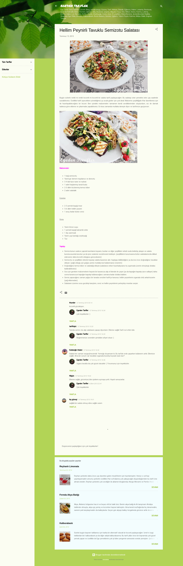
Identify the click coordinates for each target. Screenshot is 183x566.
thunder (72, 303)
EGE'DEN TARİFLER (74, 6)
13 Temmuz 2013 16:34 (97, 310)
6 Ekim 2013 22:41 (95, 384)
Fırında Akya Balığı (69, 495)
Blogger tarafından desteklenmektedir (108, 555)
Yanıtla (72, 321)
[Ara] (161, 6)
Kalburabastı (66, 523)
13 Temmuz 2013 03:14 (84, 303)
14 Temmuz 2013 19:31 (86, 399)
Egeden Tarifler (82, 310)
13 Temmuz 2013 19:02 (83, 376)
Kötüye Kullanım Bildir (11, 77)
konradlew (106, 559)
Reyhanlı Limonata (69, 466)
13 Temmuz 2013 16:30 (91, 350)
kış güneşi (73, 399)
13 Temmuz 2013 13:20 (85, 326)
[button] (156, 29)
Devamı (155, 487)
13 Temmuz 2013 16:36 (97, 360)
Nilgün (71, 376)
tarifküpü (72, 326)
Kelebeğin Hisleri (75, 350)
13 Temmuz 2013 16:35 (97, 334)
